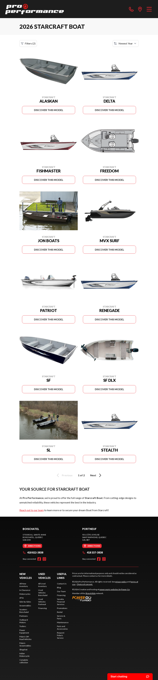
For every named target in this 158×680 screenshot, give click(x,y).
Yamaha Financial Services (61, 602)
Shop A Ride (90, 593)
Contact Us (62, 583)
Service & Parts (61, 617)
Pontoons (23, 616)
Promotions (62, 608)
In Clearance (24, 590)
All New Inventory (23, 584)
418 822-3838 (33, 552)
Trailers (22, 626)
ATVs (21, 598)
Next (96, 475)
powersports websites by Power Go (114, 589)
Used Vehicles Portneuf (42, 602)
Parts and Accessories (62, 627)
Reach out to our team (31, 510)
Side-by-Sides (25, 602)
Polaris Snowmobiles (25, 644)
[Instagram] (44, 559)
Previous (64, 475)
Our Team (61, 591)
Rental (59, 612)
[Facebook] (39, 559)
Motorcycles (24, 594)
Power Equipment (24, 631)
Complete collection (23, 661)
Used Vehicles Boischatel (42, 592)
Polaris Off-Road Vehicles (25, 637)
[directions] (140, 9)
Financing (42, 608)
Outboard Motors (23, 621)
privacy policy (121, 581)
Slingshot (23, 649)
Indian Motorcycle (24, 654)
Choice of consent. (85, 584)
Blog (59, 587)
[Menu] (149, 9)
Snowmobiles (25, 605)
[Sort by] (126, 43)
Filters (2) (28, 43)
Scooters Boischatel (24, 610)
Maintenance (62, 622)
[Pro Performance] (34, 9)
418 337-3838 (92, 552)
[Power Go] (101, 598)
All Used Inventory (42, 584)
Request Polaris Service (60, 635)
